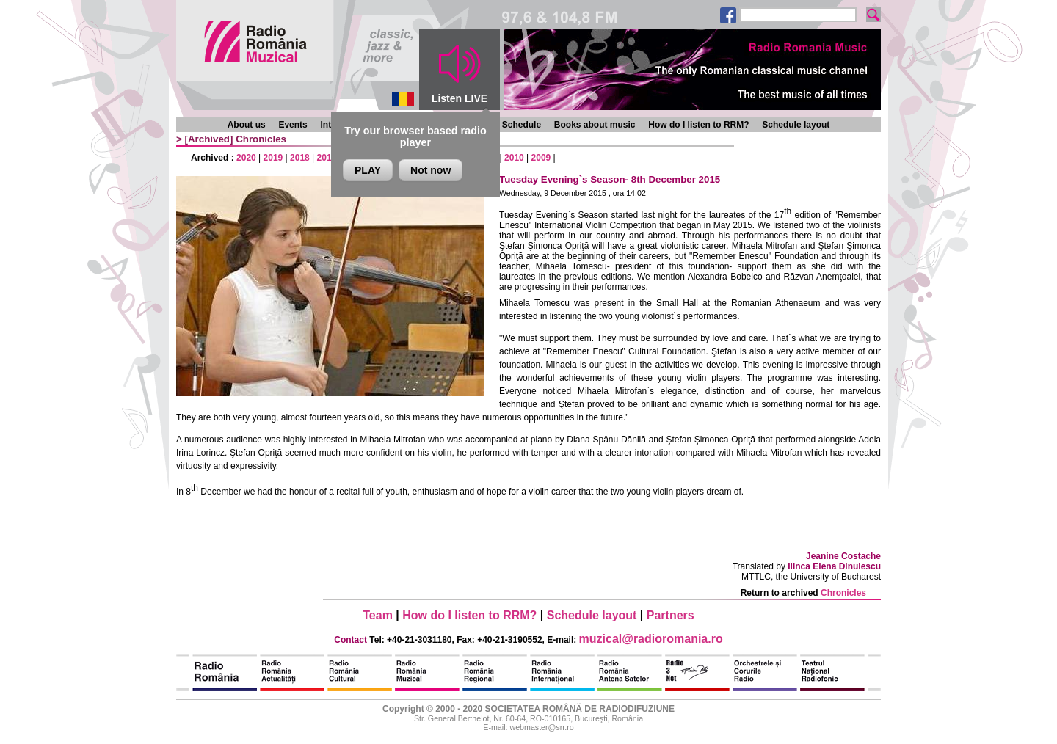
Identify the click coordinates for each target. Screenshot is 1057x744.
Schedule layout (795, 125)
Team (378, 615)
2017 (327, 158)
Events (292, 125)
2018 (300, 158)
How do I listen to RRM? (698, 125)
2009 (541, 158)
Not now (430, 170)
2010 (514, 158)
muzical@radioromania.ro (651, 638)
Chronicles (261, 139)
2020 (246, 158)
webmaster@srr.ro (541, 727)
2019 (273, 158)
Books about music (595, 125)
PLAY (368, 170)
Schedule (521, 125)
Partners (670, 615)
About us (247, 125)
